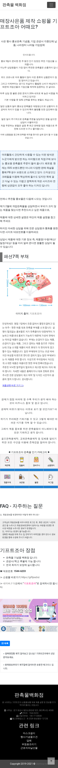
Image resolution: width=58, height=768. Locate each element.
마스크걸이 (29, 733)
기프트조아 (36, 313)
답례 (29, 740)
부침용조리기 (29, 744)
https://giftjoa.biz (30, 577)
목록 (5, 643)
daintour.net (42, 763)
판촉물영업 (49, 172)
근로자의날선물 (29, 748)
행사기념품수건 (29, 736)
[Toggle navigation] (51, 5)
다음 (15, 583)
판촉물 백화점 (14, 5)
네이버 (6, 583)
